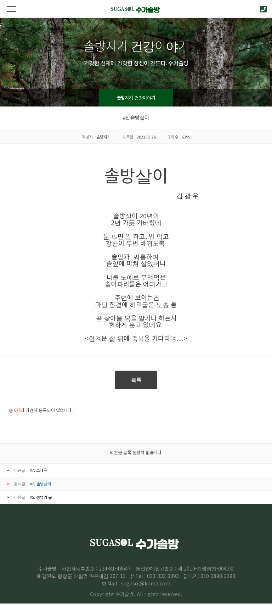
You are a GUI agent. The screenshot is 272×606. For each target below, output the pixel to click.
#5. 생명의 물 (41, 497)
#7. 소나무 (38, 470)
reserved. (171, 593)
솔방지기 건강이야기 (136, 97)
